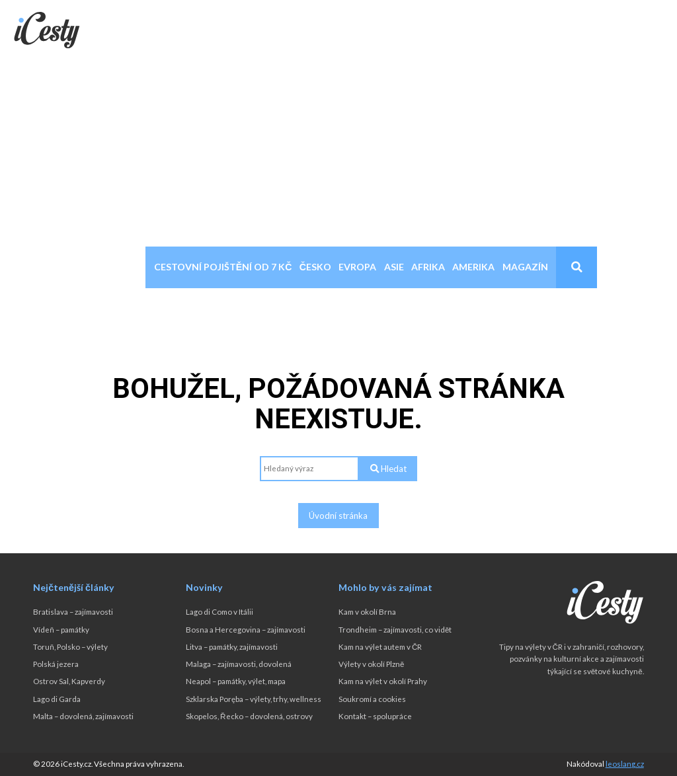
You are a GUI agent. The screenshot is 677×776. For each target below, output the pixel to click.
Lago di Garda (57, 699)
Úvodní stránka (338, 515)
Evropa (357, 266)
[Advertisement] (338, 147)
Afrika (428, 266)
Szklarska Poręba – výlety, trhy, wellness (253, 699)
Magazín (525, 266)
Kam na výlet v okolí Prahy (382, 681)
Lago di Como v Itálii (219, 611)
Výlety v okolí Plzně (371, 664)
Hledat (388, 468)
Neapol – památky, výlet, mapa (236, 681)
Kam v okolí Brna (367, 611)
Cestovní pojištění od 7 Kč (223, 266)
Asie (394, 266)
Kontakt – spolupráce (375, 716)
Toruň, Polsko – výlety (70, 646)
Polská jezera (56, 664)
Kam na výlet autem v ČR (380, 646)
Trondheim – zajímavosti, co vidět (395, 629)
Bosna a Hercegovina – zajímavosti (245, 629)
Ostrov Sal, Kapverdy (69, 681)
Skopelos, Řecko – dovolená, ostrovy (249, 716)
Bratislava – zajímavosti (73, 611)
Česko (315, 266)
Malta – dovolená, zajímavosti (83, 716)
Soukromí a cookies (372, 699)
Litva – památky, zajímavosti (232, 646)
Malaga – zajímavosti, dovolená (239, 664)
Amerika (473, 266)
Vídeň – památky (61, 629)
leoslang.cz (625, 763)
